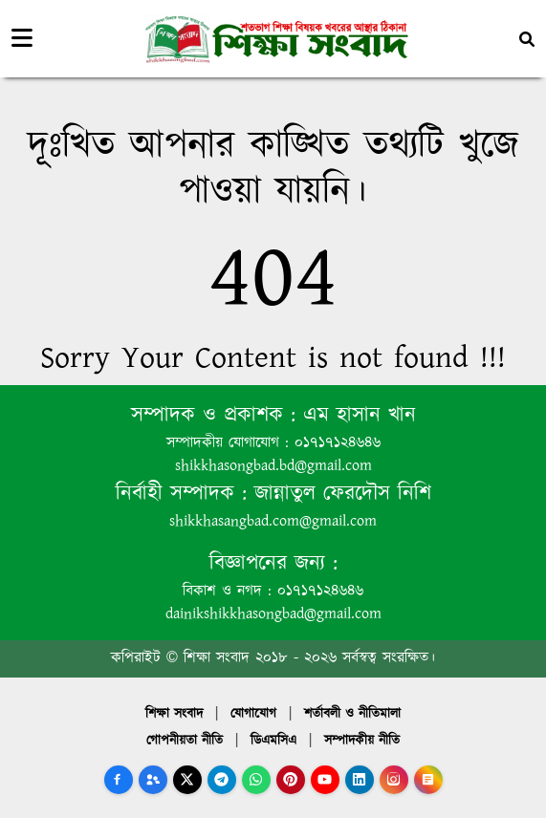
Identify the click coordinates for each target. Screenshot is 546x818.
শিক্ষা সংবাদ (174, 713)
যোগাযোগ (253, 713)
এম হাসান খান (355, 415)
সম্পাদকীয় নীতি (362, 740)
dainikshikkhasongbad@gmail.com (273, 614)
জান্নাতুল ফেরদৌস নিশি (339, 493)
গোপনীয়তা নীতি (184, 740)
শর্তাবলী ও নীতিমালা (352, 713)
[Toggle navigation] (22, 39)
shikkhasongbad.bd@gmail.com (273, 466)
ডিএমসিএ (273, 740)
